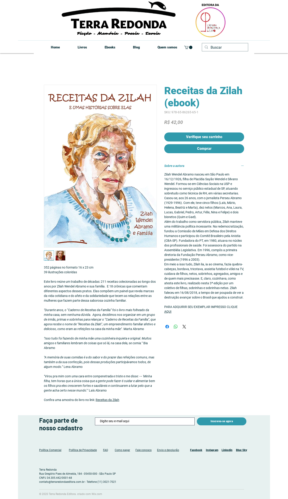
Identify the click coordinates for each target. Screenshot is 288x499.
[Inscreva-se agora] (221, 421)
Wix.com (97, 494)
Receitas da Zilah (107, 400)
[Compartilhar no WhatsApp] (175, 326)
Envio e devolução (168, 450)
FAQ (105, 450)
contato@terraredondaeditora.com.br (62, 481)
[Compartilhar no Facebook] (167, 326)
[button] (188, 47)
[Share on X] (184, 326)
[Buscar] (224, 47)
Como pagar (122, 450)
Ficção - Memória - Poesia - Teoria (118, 33)
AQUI (167, 311)
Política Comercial (50, 450)
